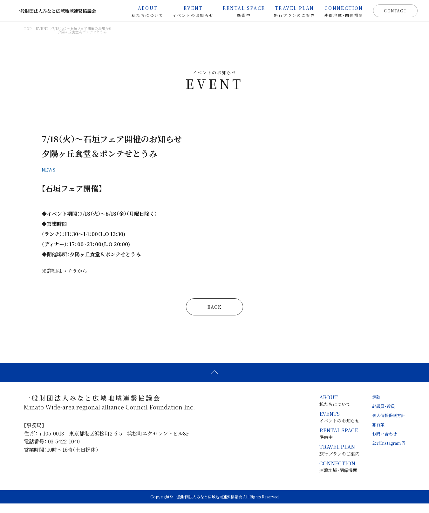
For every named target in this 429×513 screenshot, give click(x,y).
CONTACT (390, 12)
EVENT (42, 32)
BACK (215, 316)
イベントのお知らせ (188, 11)
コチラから (104, 280)
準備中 (239, 11)
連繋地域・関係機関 (338, 11)
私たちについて (143, 11)
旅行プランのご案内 (289, 11)
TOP (27, 32)
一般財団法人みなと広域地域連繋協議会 (59, 13)
